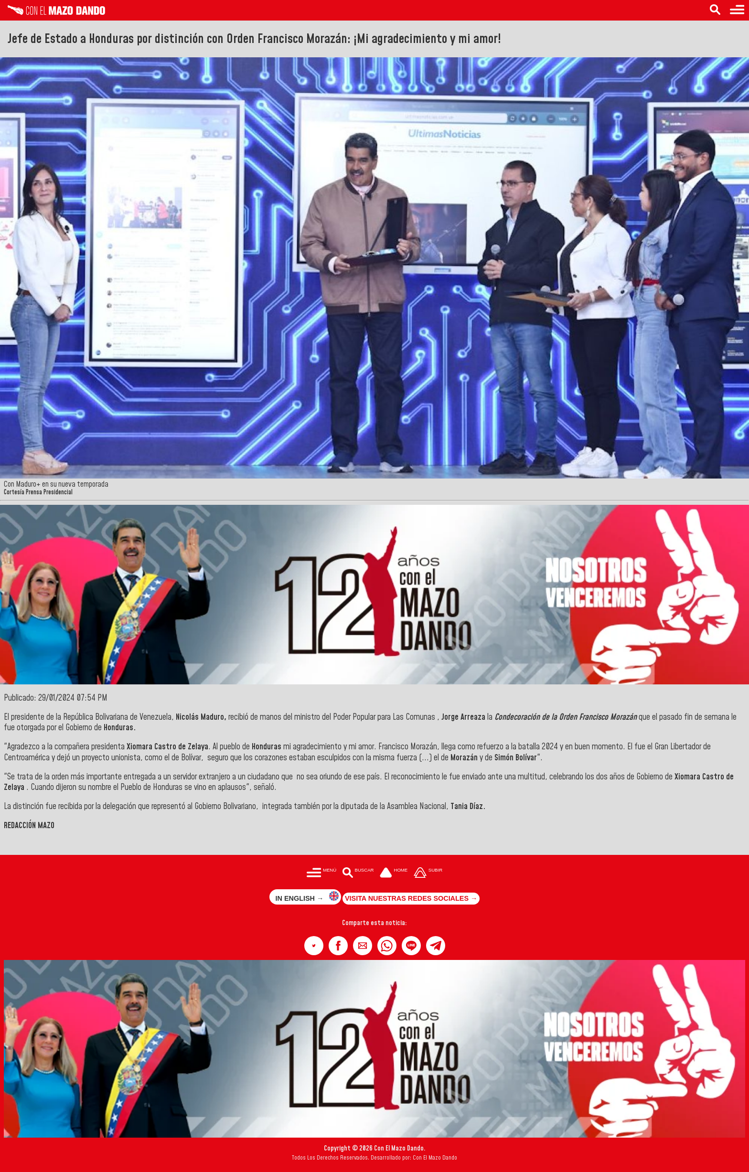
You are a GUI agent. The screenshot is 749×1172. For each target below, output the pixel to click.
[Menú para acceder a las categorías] (737, 10)
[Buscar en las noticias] (715, 10)
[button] (313, 945)
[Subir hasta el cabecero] (428, 873)
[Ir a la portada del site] (393, 873)
